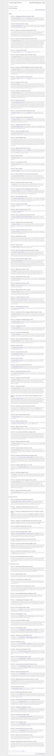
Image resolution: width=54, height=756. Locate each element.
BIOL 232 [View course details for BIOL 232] (21, 629)
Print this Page (43, 9)
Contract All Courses (37, 9)
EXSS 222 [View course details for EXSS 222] (14, 601)
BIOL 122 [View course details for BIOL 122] (17, 501)
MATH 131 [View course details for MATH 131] (21, 688)
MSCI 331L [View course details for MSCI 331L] (12, 522)
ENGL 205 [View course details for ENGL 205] (29, 78)
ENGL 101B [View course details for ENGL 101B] (18, 216)
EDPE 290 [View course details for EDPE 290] (24, 643)
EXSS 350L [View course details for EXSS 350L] (36, 629)
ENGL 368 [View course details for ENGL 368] (21, 347)
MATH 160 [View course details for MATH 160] (20, 533)
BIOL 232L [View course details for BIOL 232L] (23, 629)
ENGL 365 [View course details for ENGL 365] (17, 347)
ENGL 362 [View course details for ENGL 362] (14, 347)
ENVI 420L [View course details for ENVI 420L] (36, 533)
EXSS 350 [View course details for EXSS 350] (21, 658)
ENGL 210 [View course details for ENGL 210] (21, 457)
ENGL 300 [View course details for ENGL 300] (14, 474)
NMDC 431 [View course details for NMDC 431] (12, 298)
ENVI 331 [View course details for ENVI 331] (18, 522)
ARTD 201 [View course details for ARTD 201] (37, 407)
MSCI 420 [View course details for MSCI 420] (12, 533)
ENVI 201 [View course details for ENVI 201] (14, 508)
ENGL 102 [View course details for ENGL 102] (17, 25)
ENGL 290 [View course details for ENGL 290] (30, 216)
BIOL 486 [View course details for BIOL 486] (12, 545)
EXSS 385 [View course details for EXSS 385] (28, 716)
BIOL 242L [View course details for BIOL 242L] (30, 629)
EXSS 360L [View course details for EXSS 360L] (29, 643)
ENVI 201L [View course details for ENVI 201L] (29, 501)
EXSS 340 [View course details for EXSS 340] (21, 693)
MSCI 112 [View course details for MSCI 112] (24, 501)
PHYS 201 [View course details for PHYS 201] (28, 533)
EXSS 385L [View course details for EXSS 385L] (29, 658)
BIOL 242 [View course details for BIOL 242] (27, 629)
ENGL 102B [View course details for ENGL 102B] (26, 216)
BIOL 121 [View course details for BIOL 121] (14, 501)
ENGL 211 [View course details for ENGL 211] (20, 25)
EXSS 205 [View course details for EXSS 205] (21, 609)
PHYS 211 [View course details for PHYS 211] (31, 533)
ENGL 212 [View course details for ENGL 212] (28, 457)
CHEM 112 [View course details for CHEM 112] (20, 501)
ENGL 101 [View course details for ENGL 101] (14, 25)
